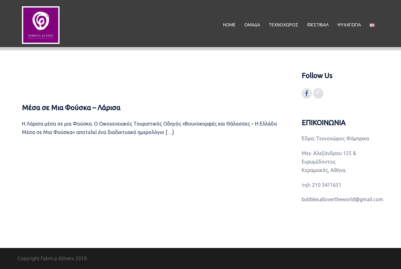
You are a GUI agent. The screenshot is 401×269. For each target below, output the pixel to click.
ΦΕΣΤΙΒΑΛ (318, 24)
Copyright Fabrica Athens (45, 258)
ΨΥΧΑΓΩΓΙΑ (349, 24)
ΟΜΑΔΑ (252, 24)
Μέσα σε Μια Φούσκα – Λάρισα (71, 107)
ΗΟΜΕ (229, 24)
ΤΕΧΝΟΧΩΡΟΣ (283, 24)
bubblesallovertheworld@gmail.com (342, 199)
